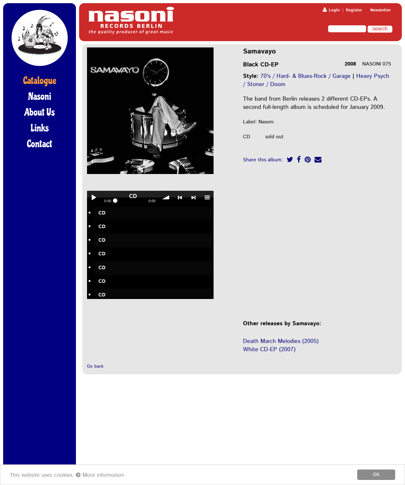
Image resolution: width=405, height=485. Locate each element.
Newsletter (380, 10)
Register (354, 10)
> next (193, 197)
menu (207, 197)
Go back (95, 366)
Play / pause (93, 197)
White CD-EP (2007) (269, 349)
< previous (179, 197)
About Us (39, 112)
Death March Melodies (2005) (281, 341)
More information (100, 475)
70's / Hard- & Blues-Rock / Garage (305, 76)
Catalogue (39, 81)
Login (331, 10)
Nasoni (39, 96)
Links (40, 128)
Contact (39, 144)
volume (166, 197)
